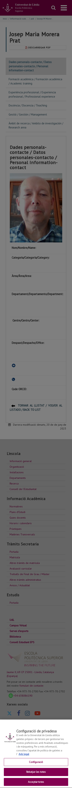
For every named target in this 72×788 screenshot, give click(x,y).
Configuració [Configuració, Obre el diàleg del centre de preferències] (36, 765)
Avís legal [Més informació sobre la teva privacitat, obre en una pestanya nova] (24, 757)
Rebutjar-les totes (36, 775)
